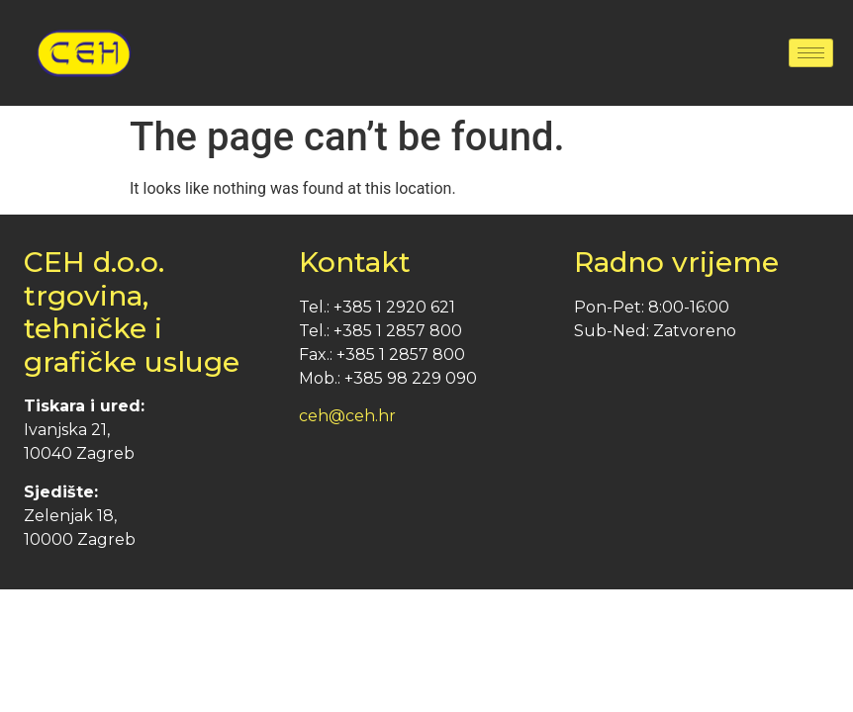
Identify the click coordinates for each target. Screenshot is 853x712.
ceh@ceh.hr (347, 415)
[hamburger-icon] (811, 53)
